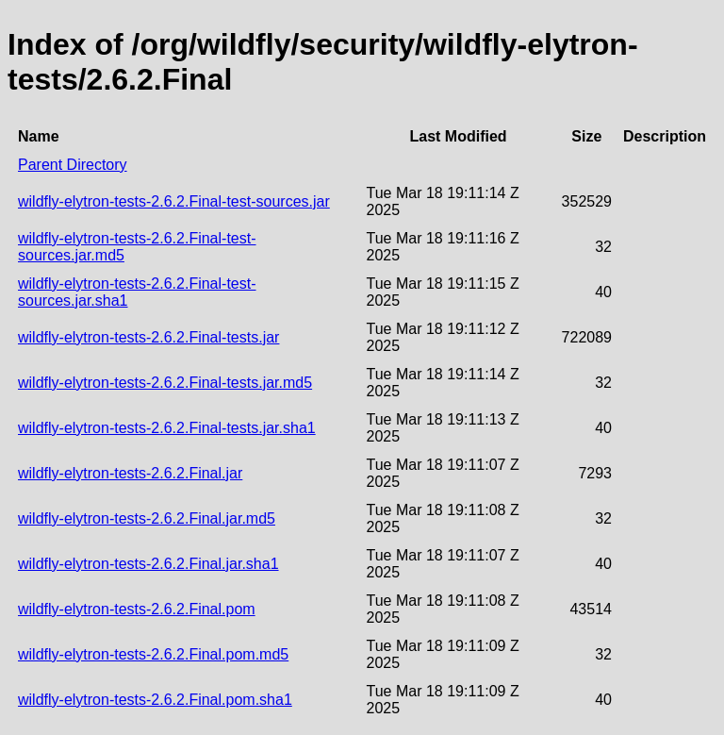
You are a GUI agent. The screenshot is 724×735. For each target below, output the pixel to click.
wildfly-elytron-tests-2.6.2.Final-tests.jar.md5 (165, 383)
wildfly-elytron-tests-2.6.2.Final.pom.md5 (153, 654)
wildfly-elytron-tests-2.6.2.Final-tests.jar (148, 337)
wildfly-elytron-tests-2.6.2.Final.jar (130, 473)
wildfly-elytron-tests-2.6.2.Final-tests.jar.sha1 (167, 428)
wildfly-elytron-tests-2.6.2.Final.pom (136, 609)
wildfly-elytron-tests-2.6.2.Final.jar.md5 (146, 518)
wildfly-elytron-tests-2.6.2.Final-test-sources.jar (174, 201)
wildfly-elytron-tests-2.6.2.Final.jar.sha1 (148, 564)
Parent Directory (72, 165)
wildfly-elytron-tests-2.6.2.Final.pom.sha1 (155, 700)
